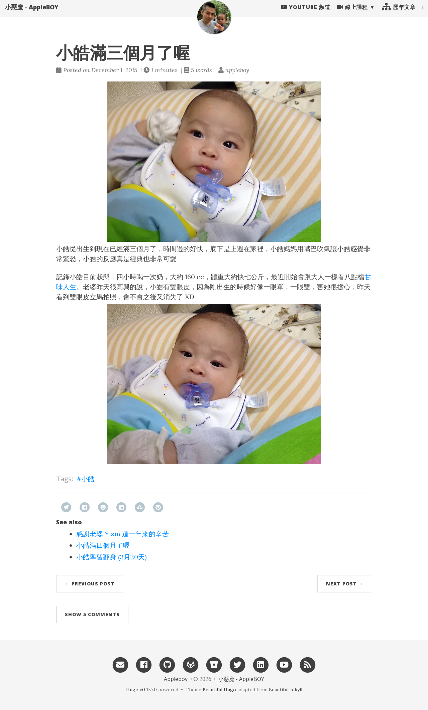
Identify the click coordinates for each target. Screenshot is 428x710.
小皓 (88, 478)
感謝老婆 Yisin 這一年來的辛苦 (122, 534)
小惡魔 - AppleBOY (32, 13)
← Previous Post (89, 583)
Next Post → (344, 583)
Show (92, 614)
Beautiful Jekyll (285, 690)
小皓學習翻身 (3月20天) (111, 557)
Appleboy (176, 679)
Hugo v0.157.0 (141, 690)
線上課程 (352, 13)
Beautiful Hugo (219, 690)
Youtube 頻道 (305, 13)
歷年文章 (399, 13)
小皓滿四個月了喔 (103, 545)
